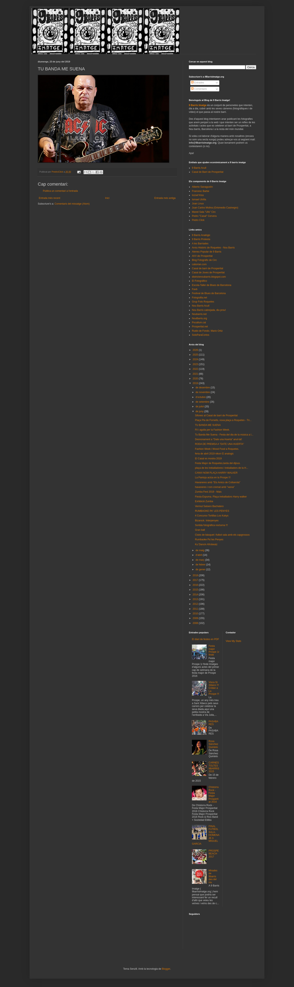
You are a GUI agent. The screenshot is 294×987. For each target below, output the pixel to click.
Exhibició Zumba (204, 501)
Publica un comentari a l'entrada (60, 190)
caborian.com (199, 264)
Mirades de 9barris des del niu (213, 876)
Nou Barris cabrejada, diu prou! (209, 310)
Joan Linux (198, 203)
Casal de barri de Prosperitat (207, 268)
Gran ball (200, 529)
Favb (194, 289)
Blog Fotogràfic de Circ (204, 260)
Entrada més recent (49, 198)
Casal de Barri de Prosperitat (207, 172)
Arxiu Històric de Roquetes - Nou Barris (213, 247)
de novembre (203, 392)
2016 (196, 585)
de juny (200, 411)
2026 (196, 350)
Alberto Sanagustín (202, 186)
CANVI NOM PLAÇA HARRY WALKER (216, 472)
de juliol (200, 406)
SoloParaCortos (200, 334)
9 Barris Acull (199, 167)
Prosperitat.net (200, 326)
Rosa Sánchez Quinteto (213, 744)
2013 (196, 599)
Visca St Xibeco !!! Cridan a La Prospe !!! (214, 688)
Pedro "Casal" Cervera (204, 216)
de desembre (203, 387)
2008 (196, 623)
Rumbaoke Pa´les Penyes (209, 539)
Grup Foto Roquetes (203, 301)
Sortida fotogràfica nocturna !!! (211, 525)
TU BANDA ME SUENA (208, 425)
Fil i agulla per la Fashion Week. (212, 429)
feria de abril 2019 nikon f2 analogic (214, 453)
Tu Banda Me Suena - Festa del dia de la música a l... (224, 434)
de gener (201, 569)
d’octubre (201, 397)
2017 (196, 580)
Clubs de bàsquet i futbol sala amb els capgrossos (222, 534)
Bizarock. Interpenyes (206, 520)
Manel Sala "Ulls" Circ (204, 211)
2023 (196, 364)
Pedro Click (198, 220)
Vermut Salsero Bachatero (209, 506)
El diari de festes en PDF (205, 639)
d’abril (199, 555)
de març (200, 559)
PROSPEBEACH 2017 (214, 853)
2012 (196, 604)
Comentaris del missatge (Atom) (72, 203)
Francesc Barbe (200, 191)
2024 (196, 359)
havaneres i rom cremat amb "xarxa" (215, 487)
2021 (196, 373)
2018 (196, 575)
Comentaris (199, 89)
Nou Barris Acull (200, 305)
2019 (196, 383)
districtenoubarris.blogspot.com (209, 276)
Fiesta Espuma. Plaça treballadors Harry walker (221, 496)
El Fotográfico (199, 280)
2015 (196, 589)
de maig (200, 550)
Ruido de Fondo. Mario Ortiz (207, 330)
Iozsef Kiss (198, 195)
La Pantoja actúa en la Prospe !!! (213, 477)
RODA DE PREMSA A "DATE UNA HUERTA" (219, 444)
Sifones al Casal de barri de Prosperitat (216, 415)
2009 (196, 618)
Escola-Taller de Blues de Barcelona (211, 285)
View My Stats (233, 641)
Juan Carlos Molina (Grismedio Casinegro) (215, 207)
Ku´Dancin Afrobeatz (206, 544)
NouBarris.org (199, 318)
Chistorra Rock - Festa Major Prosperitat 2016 (214, 794)
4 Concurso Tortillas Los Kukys (211, 515)
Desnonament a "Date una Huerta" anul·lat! (218, 439)
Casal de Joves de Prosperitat (208, 272)
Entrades (197, 82)
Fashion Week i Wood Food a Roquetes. (217, 449)
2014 (196, 594)
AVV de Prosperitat (202, 256)
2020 (196, 378)
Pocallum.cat (199, 322)
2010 (196, 613)
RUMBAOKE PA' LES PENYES (212, 511)
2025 (196, 354)
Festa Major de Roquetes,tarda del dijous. (218, 463)
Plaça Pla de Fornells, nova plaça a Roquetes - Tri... (223, 420)
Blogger (166, 968)
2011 (196, 608)
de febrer (201, 564)
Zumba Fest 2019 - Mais (208, 491)
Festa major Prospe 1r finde (214, 650)
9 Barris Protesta (201, 239)
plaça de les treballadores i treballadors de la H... (221, 467)
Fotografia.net (199, 297)
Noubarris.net (199, 314)
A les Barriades (200, 243)
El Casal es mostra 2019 (208, 458)
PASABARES (213, 723)
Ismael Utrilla (199, 199)
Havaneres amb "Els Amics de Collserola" (217, 482)
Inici (107, 198)
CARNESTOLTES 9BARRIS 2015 (214, 767)
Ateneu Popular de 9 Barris (206, 251)
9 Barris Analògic (201, 235)
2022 (196, 369)
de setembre (203, 401)
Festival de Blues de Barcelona (209, 293)
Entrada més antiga (165, 198)
